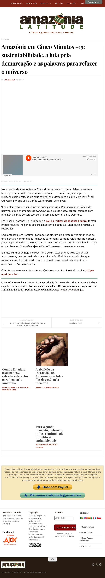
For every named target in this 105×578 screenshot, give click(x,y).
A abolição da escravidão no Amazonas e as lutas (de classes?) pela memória (49, 376)
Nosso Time (86, 532)
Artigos (59, 3)
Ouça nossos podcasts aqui (68, 289)
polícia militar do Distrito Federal (67, 221)
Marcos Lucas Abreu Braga (47, 387)
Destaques (31, 3)
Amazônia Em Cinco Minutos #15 (24, 181)
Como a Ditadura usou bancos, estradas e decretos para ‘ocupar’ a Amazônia (15, 376)
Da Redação (10, 80)
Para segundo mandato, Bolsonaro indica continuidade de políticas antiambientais (49, 433)
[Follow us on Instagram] (93, 564)
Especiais (45, 3)
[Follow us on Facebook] (100, 564)
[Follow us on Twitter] (97, 564)
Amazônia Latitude (7, 181)
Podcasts (71, 3)
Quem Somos (17, 3)
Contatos (85, 546)
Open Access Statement (86, 539)
